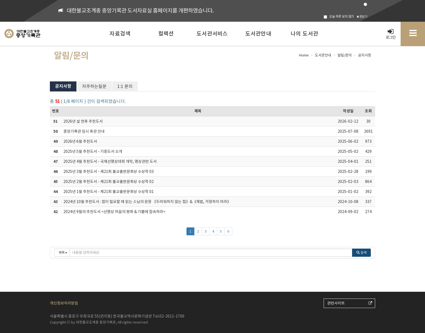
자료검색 (120, 33)
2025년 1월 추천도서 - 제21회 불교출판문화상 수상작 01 (108, 191)
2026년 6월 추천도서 (80, 141)
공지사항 (63, 86)
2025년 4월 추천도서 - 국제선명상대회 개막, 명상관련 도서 (110, 161)
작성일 (348, 111)
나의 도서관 (304, 33)
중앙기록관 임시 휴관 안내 (84, 131)
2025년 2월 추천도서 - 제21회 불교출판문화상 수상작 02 (108, 181)
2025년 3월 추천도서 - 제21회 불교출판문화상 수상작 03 (108, 171)
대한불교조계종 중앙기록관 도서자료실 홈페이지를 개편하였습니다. (140, 10)
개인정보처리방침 (64, 303)
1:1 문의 (125, 86)
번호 (55, 111)
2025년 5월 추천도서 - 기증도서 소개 (92, 151)
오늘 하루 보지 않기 (339, 16)
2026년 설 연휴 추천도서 (83, 121)
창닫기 (362, 16)
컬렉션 (166, 33)
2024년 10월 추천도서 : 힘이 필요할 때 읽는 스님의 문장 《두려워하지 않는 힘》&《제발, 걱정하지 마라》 (147, 201)
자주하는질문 (94, 86)
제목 (197, 111)
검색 (361, 252)
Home (304, 55)
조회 (368, 111)
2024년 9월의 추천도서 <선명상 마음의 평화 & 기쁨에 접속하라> (114, 211)
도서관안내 (258, 33)
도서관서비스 (212, 33)
